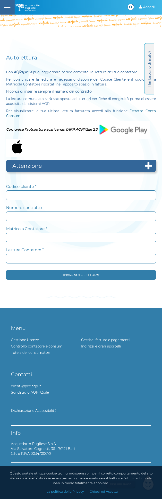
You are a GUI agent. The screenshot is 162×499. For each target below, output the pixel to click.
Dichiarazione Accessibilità (33, 410)
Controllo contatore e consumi (37, 346)
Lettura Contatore (25, 250)
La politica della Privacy (65, 491)
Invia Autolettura (81, 275)
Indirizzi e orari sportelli (101, 346)
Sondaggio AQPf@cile (30, 392)
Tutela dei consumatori (30, 352)
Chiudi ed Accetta (104, 491)
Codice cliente (21, 186)
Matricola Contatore (26, 229)
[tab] (81, 166)
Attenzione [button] (27, 165)
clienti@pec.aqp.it (26, 386)
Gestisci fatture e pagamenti (105, 340)
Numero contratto (24, 207)
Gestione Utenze (25, 340)
